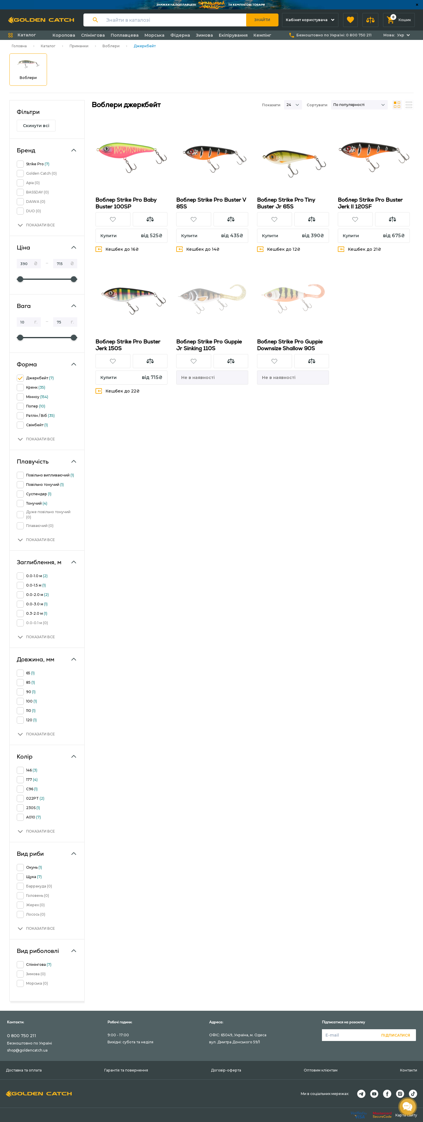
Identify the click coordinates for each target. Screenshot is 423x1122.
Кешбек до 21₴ (359, 249)
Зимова (204, 35)
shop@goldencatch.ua (27, 1050)
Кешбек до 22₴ (117, 391)
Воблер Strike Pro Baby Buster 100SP (126, 203)
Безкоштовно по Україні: (334, 35)
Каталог (48, 46)
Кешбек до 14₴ (198, 249)
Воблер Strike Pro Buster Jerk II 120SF (370, 203)
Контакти (408, 1070)
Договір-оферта (226, 1070)
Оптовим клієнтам (321, 1070)
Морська (154, 35)
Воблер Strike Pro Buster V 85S (211, 203)
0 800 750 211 (21, 1035)
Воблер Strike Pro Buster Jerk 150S (127, 345)
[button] (350, 20)
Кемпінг (262, 35)
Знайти (262, 20)
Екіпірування (233, 35)
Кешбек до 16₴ (117, 249)
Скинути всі (36, 125)
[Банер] (211, 4)
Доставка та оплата (24, 1070)
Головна (19, 46)
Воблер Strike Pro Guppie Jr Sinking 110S (209, 345)
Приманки (79, 46)
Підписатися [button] (395, 1035)
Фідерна (180, 35)
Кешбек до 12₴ (279, 249)
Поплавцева (125, 35)
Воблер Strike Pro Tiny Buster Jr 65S (286, 203)
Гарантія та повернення (126, 1070)
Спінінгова (93, 35)
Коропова (64, 35)
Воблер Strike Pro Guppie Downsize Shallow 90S (290, 345)
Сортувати (317, 105)
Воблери (111, 46)
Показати (271, 105)
